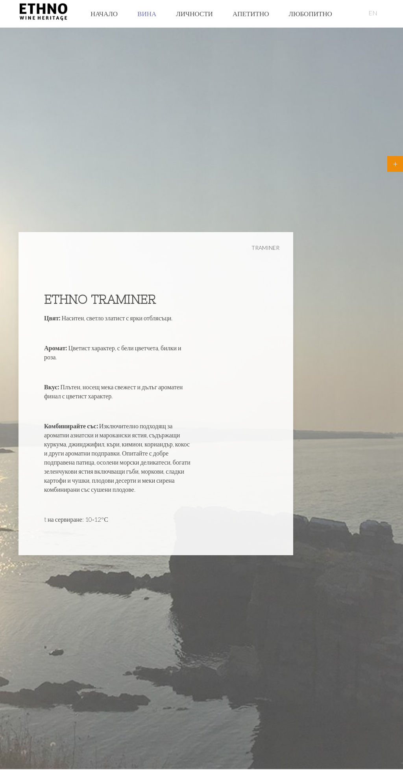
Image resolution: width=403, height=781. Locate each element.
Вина (146, 13)
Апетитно (251, 13)
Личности (194, 13)
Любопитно (310, 13)
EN (372, 13)
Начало (104, 13)
